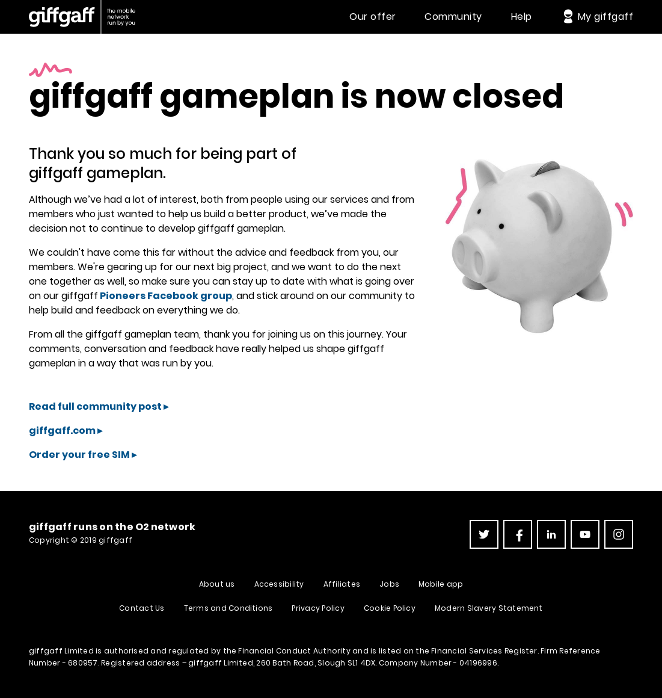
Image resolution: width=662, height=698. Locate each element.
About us (217, 584)
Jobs (389, 584)
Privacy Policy (318, 608)
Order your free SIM (79, 455)
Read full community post (95, 406)
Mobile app (440, 584)
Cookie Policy (389, 608)
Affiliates (341, 584)
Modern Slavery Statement (489, 608)
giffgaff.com (62, 430)
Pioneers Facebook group (165, 296)
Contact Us (141, 608)
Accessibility (279, 584)
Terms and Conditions (228, 608)
